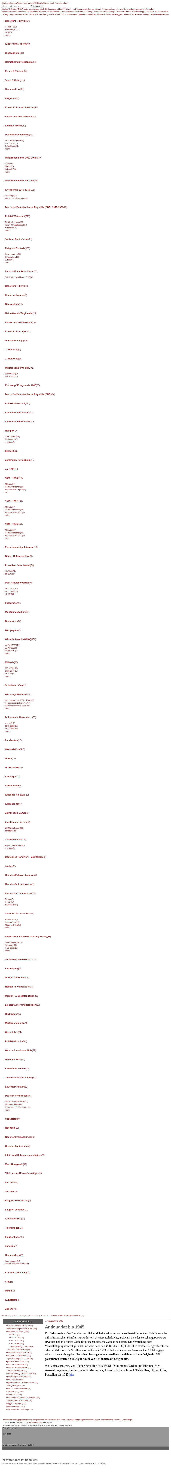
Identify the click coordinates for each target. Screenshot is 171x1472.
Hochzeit (12, 1127)
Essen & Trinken (16, 71)
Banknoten (13, 621)
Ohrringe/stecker (14, 942)
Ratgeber (12, 98)
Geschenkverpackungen (20, 1137)
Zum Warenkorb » (10, 1428)
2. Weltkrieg (13, 358)
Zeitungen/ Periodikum (19, 460)
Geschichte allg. (16, 340)
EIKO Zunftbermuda (15, 845)
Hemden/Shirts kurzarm (19, 884)
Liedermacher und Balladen (22, 1005)
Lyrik (8, 32)
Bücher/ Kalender (14, 1104)
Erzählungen (12, 29)
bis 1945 (10, 571)
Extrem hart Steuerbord (17, 1264)
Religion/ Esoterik (17, 248)
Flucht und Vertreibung (16, 198)
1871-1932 (11, 589)
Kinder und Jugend (17, 43)
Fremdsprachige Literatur (21, 547)
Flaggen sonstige (16, 1209)
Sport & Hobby (15, 80)
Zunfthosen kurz (15, 839)
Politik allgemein (14, 222)
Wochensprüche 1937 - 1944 (19, 700)
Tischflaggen (14, 1227)
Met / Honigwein (16, 1164)
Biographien (14, 53)
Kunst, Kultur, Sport (18, 331)
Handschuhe (11, 919)
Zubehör (11, 1309)
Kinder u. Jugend (16, 295)
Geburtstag (12, 1118)
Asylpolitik (11, 228)
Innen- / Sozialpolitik (16, 225)
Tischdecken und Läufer (20, 1077)
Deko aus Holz (15, 1059)
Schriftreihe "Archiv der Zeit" (19, 277)
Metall (10, 1290)
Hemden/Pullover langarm (21, 875)
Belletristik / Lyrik (17, 21)
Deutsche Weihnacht (18, 1095)
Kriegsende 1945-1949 (20, 189)
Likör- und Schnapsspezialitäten (25, 1155)
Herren (9, 902)
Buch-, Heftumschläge (19, 556)
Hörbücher (13, 1014)
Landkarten (13, 740)
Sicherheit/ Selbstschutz (20, 959)
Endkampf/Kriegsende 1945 (22, 385)
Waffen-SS (11, 376)
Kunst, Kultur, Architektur (21, 107)
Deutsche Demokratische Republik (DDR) (30, 394)
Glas (9, 1281)
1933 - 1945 (14, 524)
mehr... (8, 35)
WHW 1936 (11, 648)
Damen (9, 899)
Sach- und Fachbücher (19, 421)
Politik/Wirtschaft (16, 1041)
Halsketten (11, 948)
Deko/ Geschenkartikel (16, 1102)
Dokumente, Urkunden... (20, 717)
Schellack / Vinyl (16, 685)
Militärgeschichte (16, 1023)
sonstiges (11, 831)
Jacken (10, 866)
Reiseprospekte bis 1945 (17, 703)
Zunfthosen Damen (17, 813)
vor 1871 (12, 469)
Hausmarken (14, 1255)
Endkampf (11, 196)
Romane (11, 27)
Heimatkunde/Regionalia (20, 62)
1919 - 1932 (14, 501)
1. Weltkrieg (12, 146)
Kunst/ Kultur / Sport (15, 490)
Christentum (12, 257)
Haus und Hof (14, 89)
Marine (9, 166)
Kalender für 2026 (17, 794)
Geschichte (13, 1032)
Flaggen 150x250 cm (18, 1200)
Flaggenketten (14, 1237)
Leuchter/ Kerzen (16, 1086)
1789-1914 (11, 143)
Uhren (10, 758)
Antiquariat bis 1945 (54, 1321)
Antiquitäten (13, 785)
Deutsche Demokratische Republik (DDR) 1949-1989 (36, 207)
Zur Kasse (7, 1434)
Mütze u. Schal (13, 925)
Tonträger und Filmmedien (17, 1107)
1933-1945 (11, 591)
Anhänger (11, 945)
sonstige (10, 442)
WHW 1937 (11, 651)
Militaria (10, 484)
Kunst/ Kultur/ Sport (15, 512)
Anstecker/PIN (15, 1218)
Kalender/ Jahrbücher (19, 412)
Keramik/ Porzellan (17, 1272)
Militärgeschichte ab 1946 (21, 180)
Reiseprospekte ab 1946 (17, 706)
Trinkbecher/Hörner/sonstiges (23, 1173)
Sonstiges (12, 776)
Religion (11, 430)
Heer (9, 164)
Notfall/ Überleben (17, 977)
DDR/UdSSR (14, 767)
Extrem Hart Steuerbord (20, 893)
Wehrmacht (11, 374)
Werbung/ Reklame (18, 694)
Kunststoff (12, 1300)
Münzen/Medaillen (17, 612)
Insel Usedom (12, 1261)
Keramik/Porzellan (17, 1068)
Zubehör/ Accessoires (19, 913)
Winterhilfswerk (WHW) (20, 639)
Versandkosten (35, 1422)
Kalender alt (13, 804)
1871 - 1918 (14, 478)
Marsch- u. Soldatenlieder (21, 996)
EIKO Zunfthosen (14, 828)
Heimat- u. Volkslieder (19, 986)
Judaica (9, 260)
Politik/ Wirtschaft (17, 216)
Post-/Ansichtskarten (19, 582)
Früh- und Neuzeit (14, 140)
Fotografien (13, 603)
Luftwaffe (10, 169)
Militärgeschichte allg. (19, 368)
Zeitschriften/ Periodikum (21, 271)
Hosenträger (12, 922)
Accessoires (11, 905)
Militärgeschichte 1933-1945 (23, 157)
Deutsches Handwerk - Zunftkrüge (25, 857)
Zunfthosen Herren (17, 822)
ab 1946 (10, 574)
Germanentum (13, 254)
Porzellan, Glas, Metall (19, 565)
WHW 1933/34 (12, 645)
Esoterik (11, 451)
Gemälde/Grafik (15, 749)
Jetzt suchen (36, 6)
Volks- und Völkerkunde (20, 116)
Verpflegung (13, 968)
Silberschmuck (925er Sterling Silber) (28, 936)
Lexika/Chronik (15, 125)
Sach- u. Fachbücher (18, 239)
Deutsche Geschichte (19, 134)
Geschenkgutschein (17, 1146)
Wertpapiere (13, 630)
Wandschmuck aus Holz (20, 1050)
